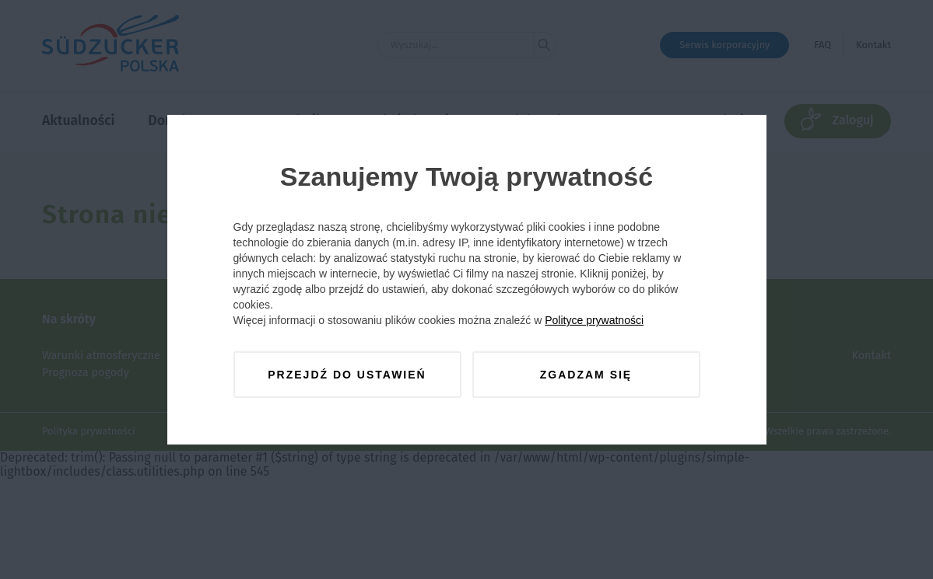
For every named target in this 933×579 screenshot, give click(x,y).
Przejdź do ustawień (347, 374)
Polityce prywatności (594, 320)
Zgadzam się (586, 374)
